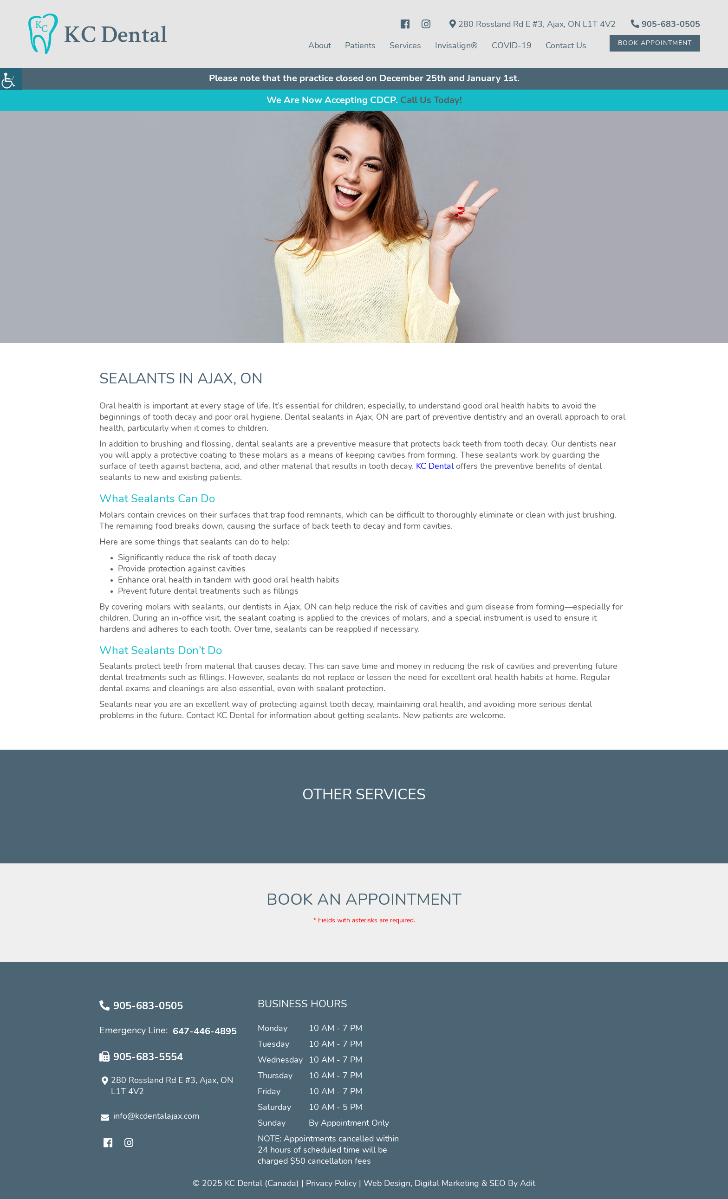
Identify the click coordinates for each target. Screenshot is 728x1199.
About (319, 46)
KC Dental (435, 466)
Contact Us (566, 46)
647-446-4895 (205, 1031)
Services (405, 46)
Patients (360, 46)
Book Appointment (655, 43)
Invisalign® (456, 46)
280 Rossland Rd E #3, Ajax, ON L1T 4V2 (532, 24)
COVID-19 (512, 46)
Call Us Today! (431, 100)
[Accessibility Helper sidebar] (11, 79)
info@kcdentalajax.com (150, 1116)
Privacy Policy (331, 1184)
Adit (527, 1184)
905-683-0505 (665, 24)
